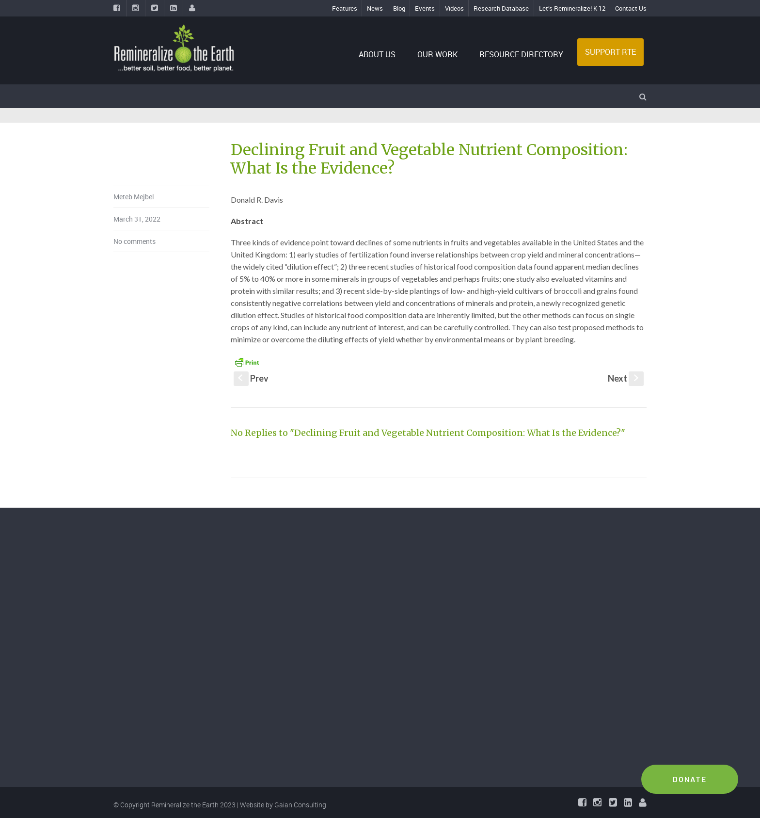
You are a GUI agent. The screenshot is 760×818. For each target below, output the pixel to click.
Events (425, 8)
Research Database (501, 8)
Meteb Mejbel (133, 196)
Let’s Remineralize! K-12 (572, 8)
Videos (454, 8)
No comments (134, 241)
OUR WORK (437, 54)
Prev (251, 378)
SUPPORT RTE (610, 52)
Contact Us (631, 8)
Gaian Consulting (300, 804)
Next (626, 378)
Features (344, 8)
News (375, 8)
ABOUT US (377, 54)
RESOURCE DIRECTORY (521, 54)
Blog (399, 8)
